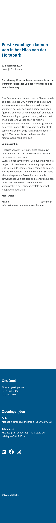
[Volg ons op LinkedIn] (4, 452)
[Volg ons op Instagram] (19, 452)
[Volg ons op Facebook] (11, 452)
